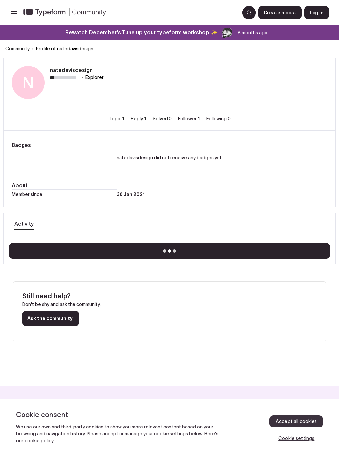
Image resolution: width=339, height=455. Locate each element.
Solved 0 (163, 118)
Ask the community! (50, 318)
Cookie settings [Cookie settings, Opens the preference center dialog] (296, 438)
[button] (14, 14)
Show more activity (169, 249)
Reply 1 (139, 118)
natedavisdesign (71, 70)
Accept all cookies (296, 421)
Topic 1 (117, 118)
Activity (24, 224)
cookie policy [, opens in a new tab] (39, 440)
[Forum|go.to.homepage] (128, 13)
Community (17, 48)
